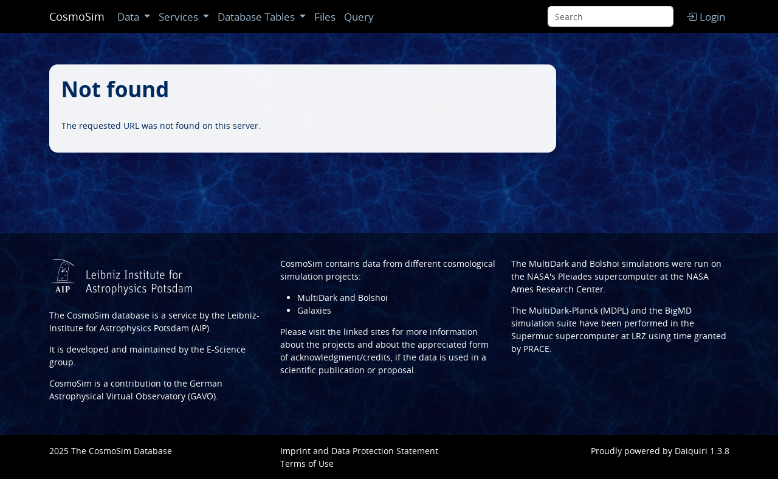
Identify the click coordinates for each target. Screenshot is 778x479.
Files (325, 17)
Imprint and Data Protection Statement (359, 451)
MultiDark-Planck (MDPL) (578, 310)
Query (359, 17)
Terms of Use (307, 463)
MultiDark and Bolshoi (342, 297)
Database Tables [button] (257, 17)
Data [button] (129, 17)
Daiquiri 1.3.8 (702, 451)
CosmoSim (77, 16)
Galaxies (314, 310)
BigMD (678, 310)
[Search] (610, 16)
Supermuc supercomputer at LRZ (578, 336)
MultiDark (549, 263)
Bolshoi (604, 263)
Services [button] (180, 17)
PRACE (536, 348)
